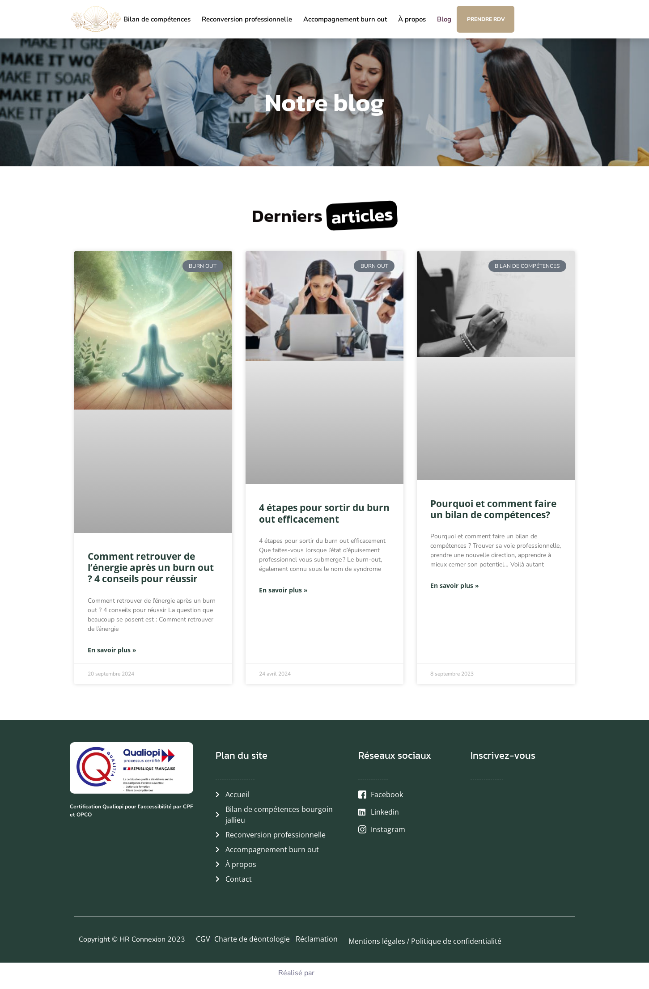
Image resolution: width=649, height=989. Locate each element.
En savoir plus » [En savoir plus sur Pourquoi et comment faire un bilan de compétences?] (454, 585)
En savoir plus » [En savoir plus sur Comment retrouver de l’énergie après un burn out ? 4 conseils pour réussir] (112, 650)
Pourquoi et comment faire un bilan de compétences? (493, 509)
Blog (444, 19)
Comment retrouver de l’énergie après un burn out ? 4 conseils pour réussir (151, 567)
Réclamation (317, 939)
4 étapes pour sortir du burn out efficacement (324, 513)
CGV (203, 939)
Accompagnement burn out (345, 19)
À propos (412, 19)
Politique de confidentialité (456, 941)
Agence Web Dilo (344, 972)
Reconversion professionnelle (247, 19)
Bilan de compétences (157, 19)
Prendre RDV (486, 19)
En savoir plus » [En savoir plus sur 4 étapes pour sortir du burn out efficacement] (283, 590)
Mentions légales (376, 941)
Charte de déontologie (253, 939)
